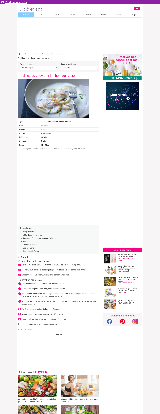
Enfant (124, 292)
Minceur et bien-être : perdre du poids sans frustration (80, 389)
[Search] (137, 8)
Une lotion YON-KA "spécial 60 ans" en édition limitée (128, 255)
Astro (41, 15)
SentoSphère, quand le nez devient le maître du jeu (127, 290)
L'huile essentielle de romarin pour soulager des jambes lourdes (128, 279)
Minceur (26, 15)
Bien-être (88, 15)
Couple (133, 15)
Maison (118, 15)
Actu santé (125, 271)
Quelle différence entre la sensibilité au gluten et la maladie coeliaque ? (126, 268)
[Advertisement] (80, 35)
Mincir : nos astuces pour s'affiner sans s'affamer (126, 301)
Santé (57, 15)
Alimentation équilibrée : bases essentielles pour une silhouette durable (37, 389)
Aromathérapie (126, 283)
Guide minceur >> (16, 2)
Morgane (28, 329)
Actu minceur (126, 304)
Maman (103, 15)
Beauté (72, 15)
